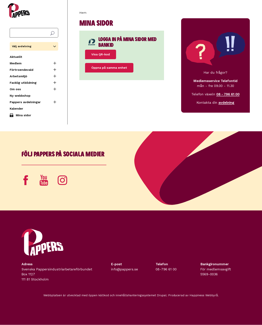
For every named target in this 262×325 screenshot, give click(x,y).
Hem (82, 12)
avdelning (226, 102)
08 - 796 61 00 (228, 94)
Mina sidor (23, 115)
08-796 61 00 (166, 269)
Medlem (16, 63)
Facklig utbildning (23, 82)
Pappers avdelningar (25, 102)
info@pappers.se (124, 269)
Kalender (16, 108)
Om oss (15, 89)
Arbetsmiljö (18, 76)
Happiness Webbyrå (204, 295)
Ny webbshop (20, 95)
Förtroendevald (21, 70)
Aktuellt (16, 57)
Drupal (161, 295)
